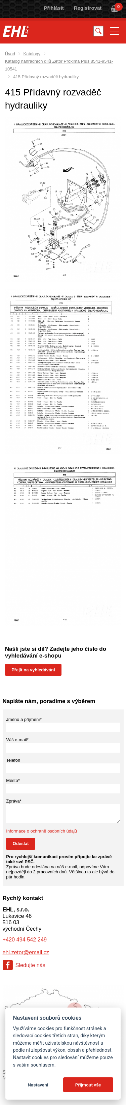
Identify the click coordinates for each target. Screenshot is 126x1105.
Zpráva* (14, 801)
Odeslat (21, 843)
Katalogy (32, 53)
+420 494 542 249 (25, 939)
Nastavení (38, 1084)
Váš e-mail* (17, 739)
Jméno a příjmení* (24, 719)
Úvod (10, 53)
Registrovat (88, 8)
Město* (12, 780)
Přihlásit (54, 8)
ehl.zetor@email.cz (26, 952)
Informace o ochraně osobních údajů (41, 831)
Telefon (13, 760)
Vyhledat (98, 30)
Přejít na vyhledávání (33, 669)
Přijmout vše (88, 1084)
